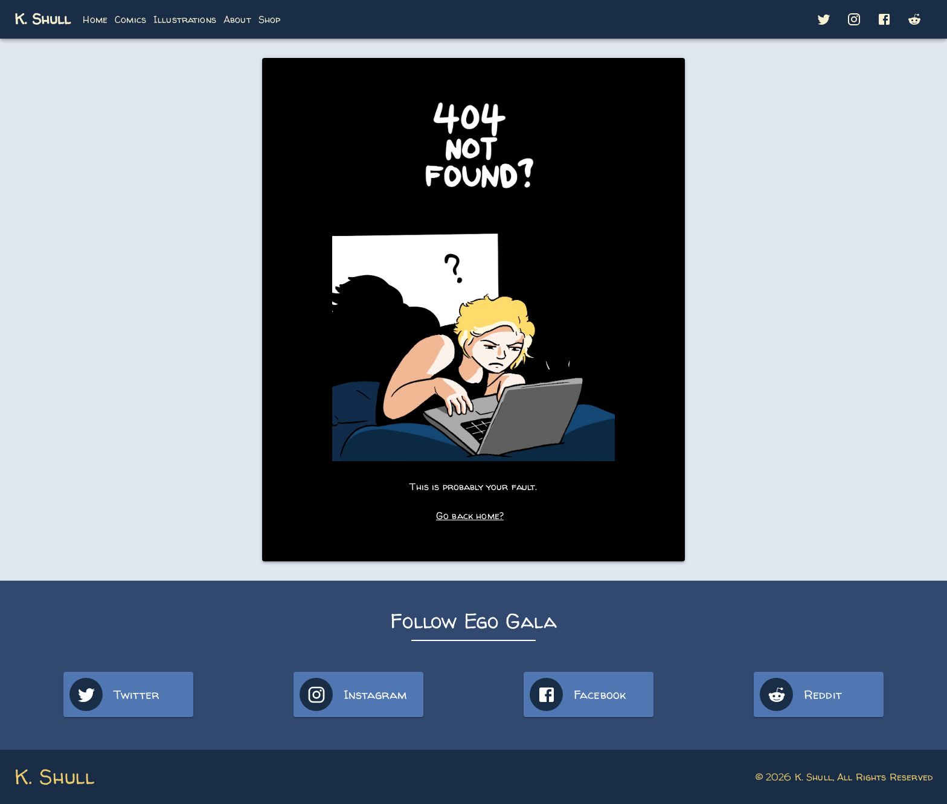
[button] (824, 19)
